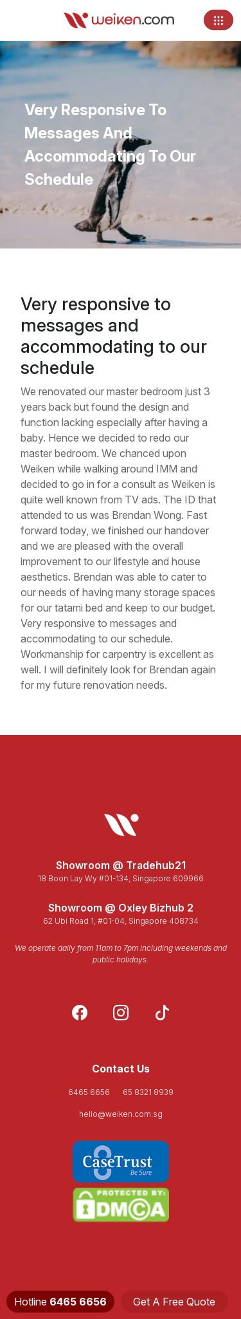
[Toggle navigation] (218, 20)
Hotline (60, 1301)
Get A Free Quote (174, 1301)
